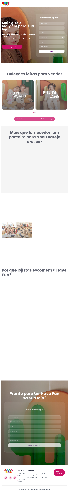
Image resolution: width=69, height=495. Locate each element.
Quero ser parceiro (12, 47)
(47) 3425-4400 (21, 482)
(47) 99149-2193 (21, 476)
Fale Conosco (59, 476)
